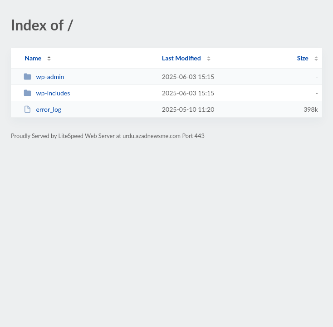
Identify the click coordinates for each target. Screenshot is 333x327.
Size (303, 58)
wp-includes (47, 93)
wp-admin (44, 76)
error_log (42, 109)
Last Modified (181, 58)
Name (32, 58)
